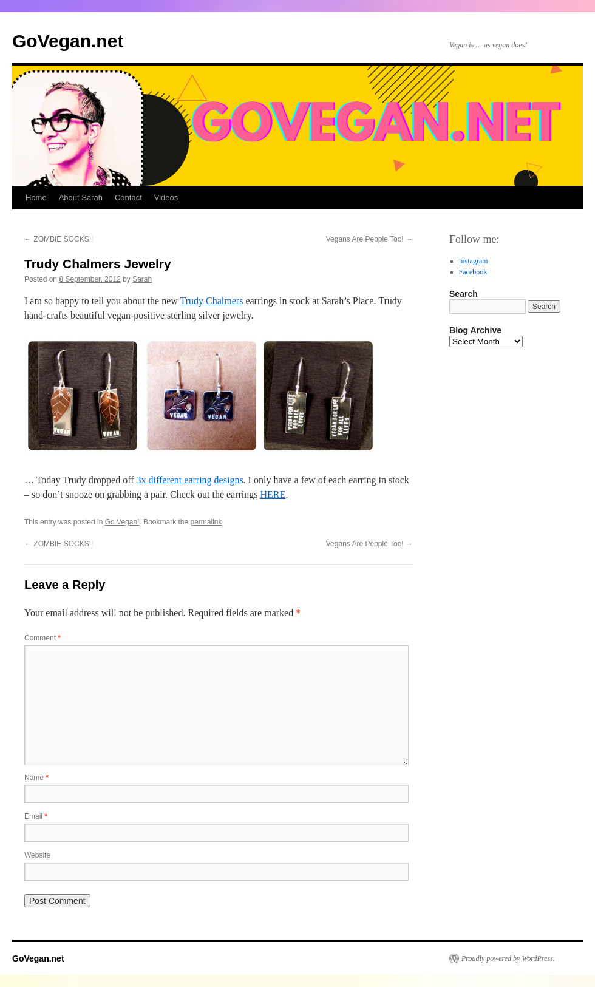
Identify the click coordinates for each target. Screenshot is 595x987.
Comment (42, 638)
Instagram (473, 261)
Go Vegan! (122, 522)
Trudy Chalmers (211, 301)
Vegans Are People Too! (369, 239)
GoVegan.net (67, 41)
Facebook (473, 272)
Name (36, 777)
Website (37, 855)
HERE (273, 494)
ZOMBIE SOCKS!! (58, 239)
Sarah (142, 279)
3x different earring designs (190, 480)
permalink (206, 522)
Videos (166, 197)
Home (36, 197)
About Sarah (81, 197)
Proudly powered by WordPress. (508, 958)
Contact (128, 197)
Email (35, 816)
